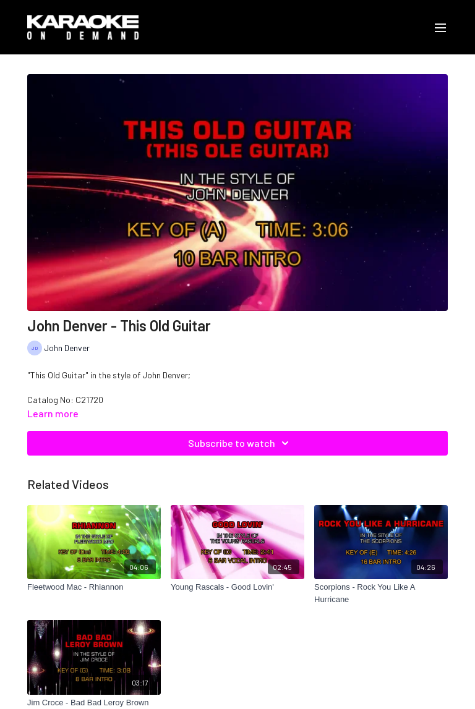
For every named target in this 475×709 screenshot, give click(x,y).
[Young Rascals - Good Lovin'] (237, 587)
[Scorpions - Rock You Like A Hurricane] (381, 593)
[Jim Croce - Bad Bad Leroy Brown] (94, 703)
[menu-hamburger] (440, 27)
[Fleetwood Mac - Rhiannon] (94, 587)
